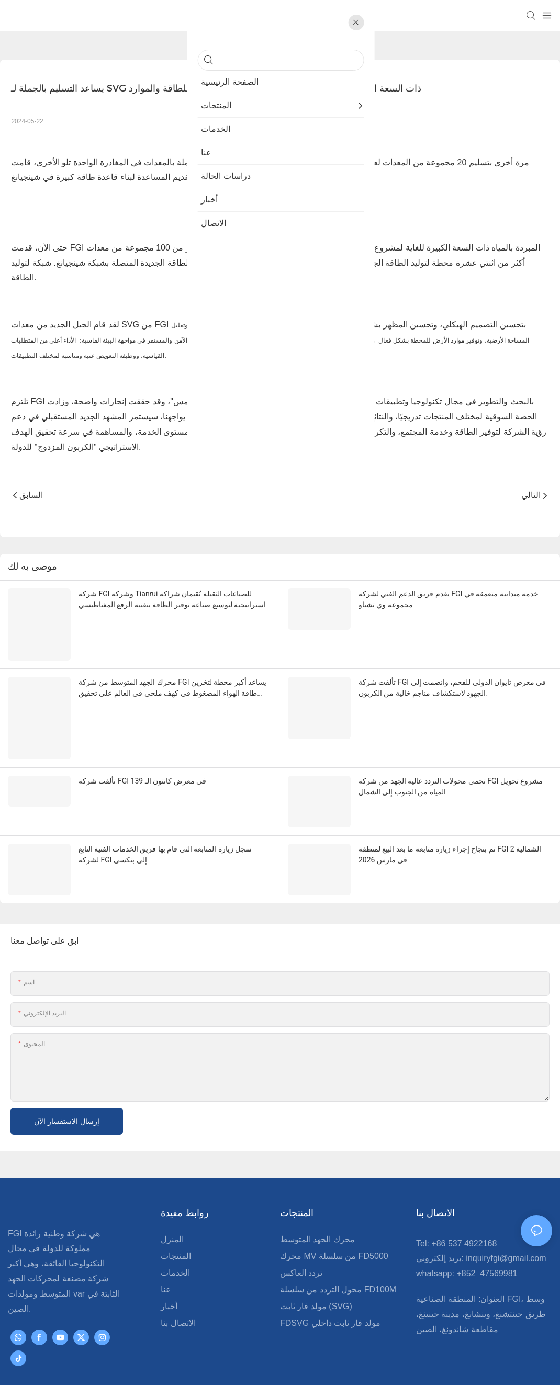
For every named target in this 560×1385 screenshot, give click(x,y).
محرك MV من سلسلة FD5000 (334, 1214)
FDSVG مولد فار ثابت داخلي (330, 1281)
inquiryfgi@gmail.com (506, 1216)
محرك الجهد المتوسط (317, 1197)
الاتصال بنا (178, 1281)
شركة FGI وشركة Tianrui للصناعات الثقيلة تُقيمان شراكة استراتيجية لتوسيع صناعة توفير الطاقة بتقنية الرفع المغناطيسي (172, 599)
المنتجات (176, 1214)
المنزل (172, 1197)
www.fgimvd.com (338, 1363)
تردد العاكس (301, 1231)
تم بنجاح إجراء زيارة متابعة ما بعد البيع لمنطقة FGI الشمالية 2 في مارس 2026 (450, 826)
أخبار (169, 1264)
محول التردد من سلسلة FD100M (338, 1247)
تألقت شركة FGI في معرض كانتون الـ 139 (142, 758)
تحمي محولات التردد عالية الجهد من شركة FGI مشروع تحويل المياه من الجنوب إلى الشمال (451, 763)
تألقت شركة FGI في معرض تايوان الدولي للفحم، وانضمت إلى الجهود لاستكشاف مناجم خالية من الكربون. (452, 681)
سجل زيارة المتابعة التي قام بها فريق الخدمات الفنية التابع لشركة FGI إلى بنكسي (165, 826)
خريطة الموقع (401, 1363)
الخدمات (175, 1231)
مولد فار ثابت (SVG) (316, 1264)
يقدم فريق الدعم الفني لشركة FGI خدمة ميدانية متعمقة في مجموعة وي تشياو (449, 599)
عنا (166, 1247)
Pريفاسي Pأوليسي (464, 1363)
